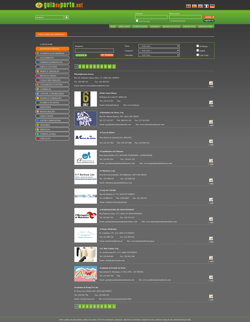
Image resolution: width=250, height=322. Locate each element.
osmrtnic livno (189, 26)
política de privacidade (73, 320)
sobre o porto (124, 26)
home (113, 26)
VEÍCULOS (45, 138)
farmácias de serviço (171, 26)
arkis (189, 320)
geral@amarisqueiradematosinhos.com (121, 221)
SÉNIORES (45, 125)
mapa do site (168, 320)
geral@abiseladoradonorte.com (118, 124)
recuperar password (178, 21)
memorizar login (144, 21)
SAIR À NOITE (47, 116)
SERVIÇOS (45, 129)
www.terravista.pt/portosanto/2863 (117, 299)
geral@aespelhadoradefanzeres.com (120, 163)
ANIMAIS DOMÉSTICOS (51, 62)
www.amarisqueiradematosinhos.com (161, 221)
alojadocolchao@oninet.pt (116, 202)
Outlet (202, 50)
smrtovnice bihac (205, 26)
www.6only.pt (133, 105)
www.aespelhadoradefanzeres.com (158, 163)
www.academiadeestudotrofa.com (157, 280)
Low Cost (203, 55)
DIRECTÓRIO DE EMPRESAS (51, 34)
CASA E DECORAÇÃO (50, 80)
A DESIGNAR (46, 44)
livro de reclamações (106, 320)
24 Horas (203, 46)
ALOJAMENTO (47, 58)
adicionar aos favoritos (132, 320)
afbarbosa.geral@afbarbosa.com (118, 183)
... (114, 66)
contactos (158, 320)
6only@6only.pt (112, 105)
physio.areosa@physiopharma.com (94, 85)
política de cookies (90, 320)
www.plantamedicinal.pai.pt (142, 241)
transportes (155, 26)
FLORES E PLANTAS (49, 102)
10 (110, 66)
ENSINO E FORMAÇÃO (51, 98)
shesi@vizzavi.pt (87, 299)
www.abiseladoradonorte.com (152, 124)
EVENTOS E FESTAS (49, 49)
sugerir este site (148, 320)
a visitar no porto (140, 26)
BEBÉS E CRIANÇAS (49, 71)
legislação (118, 320)
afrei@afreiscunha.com (115, 260)
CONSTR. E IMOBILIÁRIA (52, 93)
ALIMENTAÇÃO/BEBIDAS (52, 53)
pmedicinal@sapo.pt (114, 241)
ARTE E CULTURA (48, 67)
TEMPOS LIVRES (48, 134)
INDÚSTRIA (45, 107)
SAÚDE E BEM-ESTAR (50, 120)
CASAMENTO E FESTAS (51, 84)
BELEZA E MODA (48, 76)
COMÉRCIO (45, 89)
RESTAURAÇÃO (47, 111)
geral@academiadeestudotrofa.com (119, 280)
